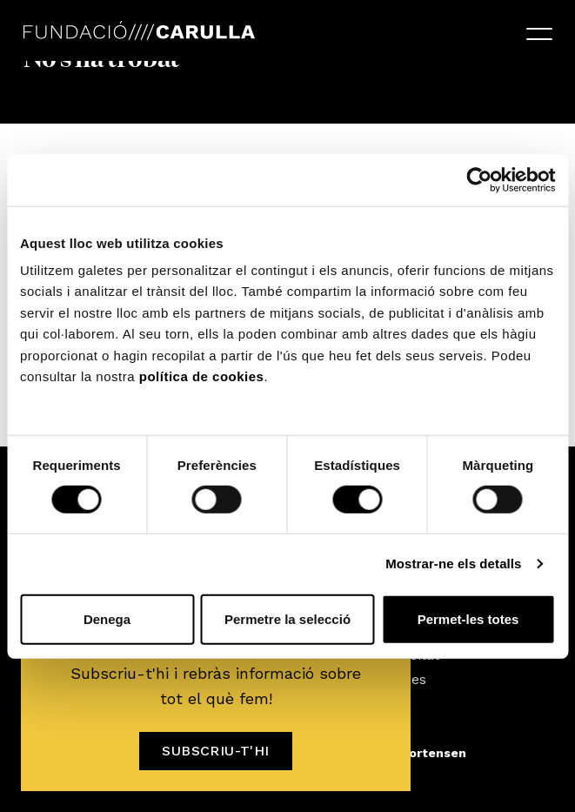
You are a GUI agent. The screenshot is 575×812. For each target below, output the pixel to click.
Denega (107, 619)
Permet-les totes (468, 619)
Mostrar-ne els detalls (453, 563)
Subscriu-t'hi (215, 750)
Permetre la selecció (287, 619)
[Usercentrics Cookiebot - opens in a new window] (479, 179)
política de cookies (201, 376)
